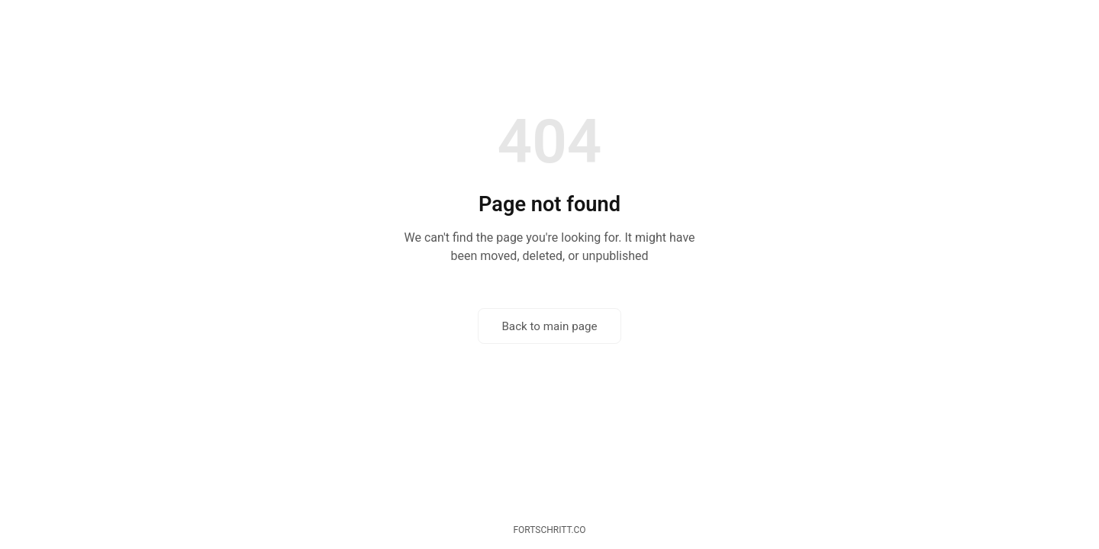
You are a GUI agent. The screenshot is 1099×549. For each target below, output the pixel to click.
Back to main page (549, 326)
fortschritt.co (549, 530)
